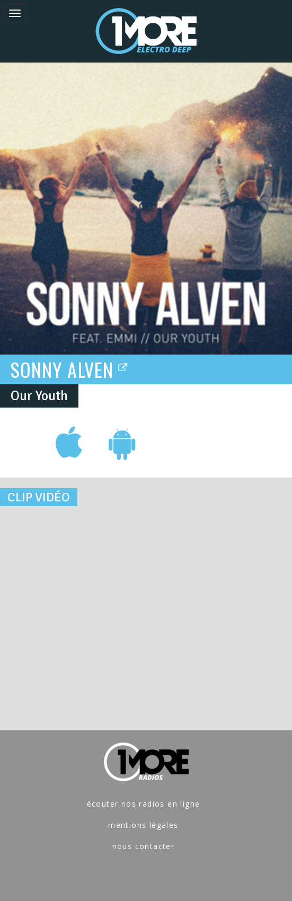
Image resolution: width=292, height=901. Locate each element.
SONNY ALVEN (69, 369)
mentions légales (143, 825)
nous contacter (143, 846)
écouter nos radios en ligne (143, 804)
